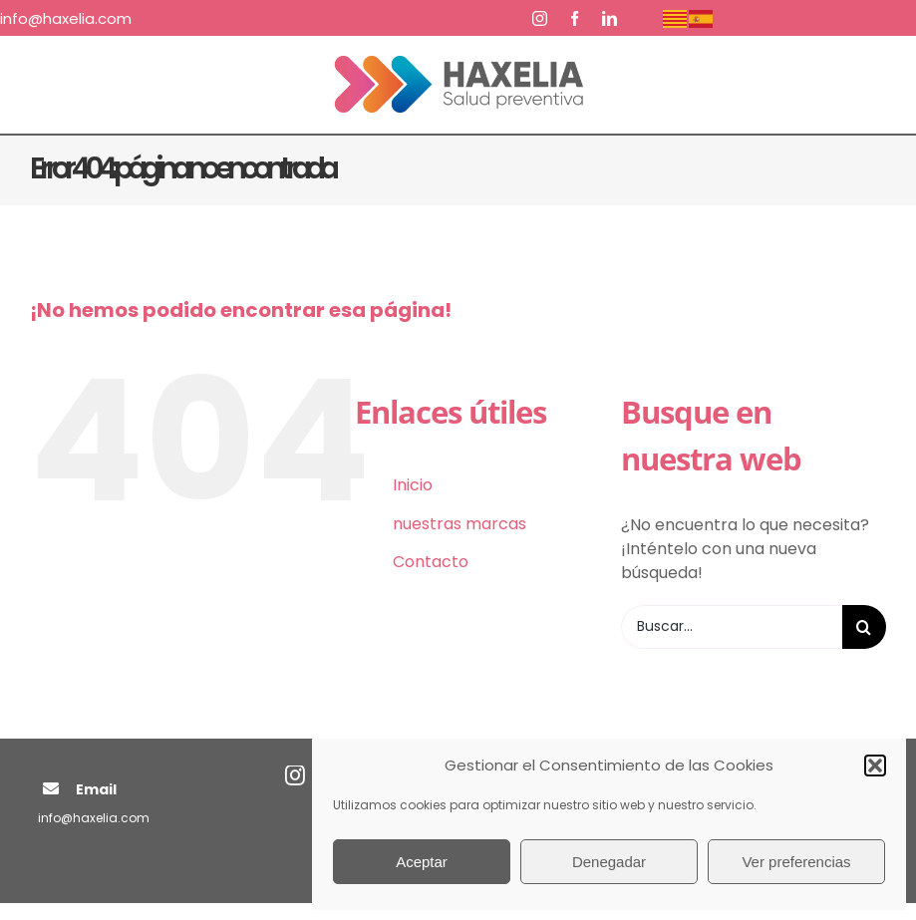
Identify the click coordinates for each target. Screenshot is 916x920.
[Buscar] (864, 627)
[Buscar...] (731, 627)
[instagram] (539, 18)
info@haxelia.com (94, 817)
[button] (875, 765)
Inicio (413, 484)
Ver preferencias (796, 861)
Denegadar (609, 861)
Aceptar (422, 861)
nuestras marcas (459, 523)
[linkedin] (609, 18)
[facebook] (574, 18)
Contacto (430, 561)
